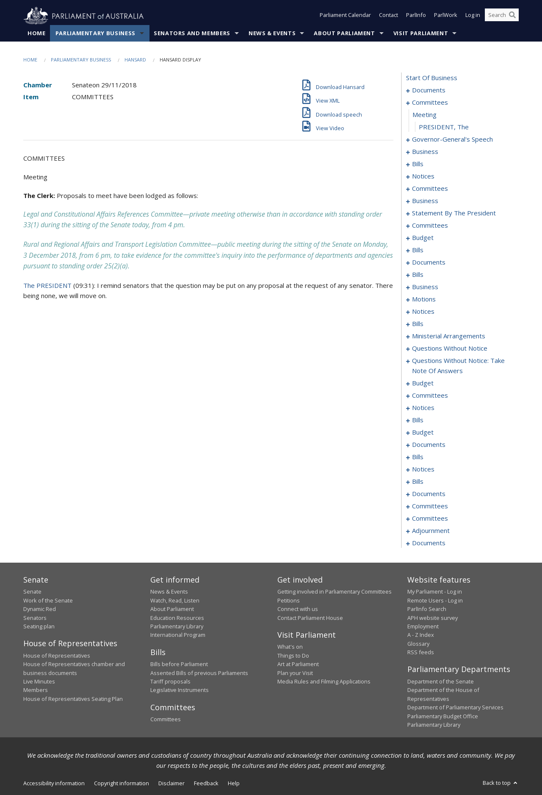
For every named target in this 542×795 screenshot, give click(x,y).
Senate (32, 592)
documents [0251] (428, 543)
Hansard (135, 60)
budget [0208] (423, 432)
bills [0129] (417, 324)
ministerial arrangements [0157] (448, 336)
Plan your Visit (295, 673)
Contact (388, 16)
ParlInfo (416, 16)
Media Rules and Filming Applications (324, 682)
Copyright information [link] (121, 783)
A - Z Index (420, 635)
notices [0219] (423, 469)
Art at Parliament (298, 664)
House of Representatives (56, 655)
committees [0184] (430, 395)
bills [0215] (417, 457)
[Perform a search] (512, 16)
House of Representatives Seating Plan (73, 699)
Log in (472, 16)
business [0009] (425, 152)
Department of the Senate (440, 682)
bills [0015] (417, 164)
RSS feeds (420, 652)
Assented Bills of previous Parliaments (199, 673)
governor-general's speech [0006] (452, 139)
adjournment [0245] (431, 531)
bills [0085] (417, 275)
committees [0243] (430, 518)
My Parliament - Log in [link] (434, 592)
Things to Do (293, 655)
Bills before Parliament (179, 664)
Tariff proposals (170, 682)
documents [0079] (428, 262)
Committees (165, 719)
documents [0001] (428, 90)
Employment (423, 626)
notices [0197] (423, 408)
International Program (177, 635)
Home (37, 33)
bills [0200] (417, 420)
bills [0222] (417, 481)
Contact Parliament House (310, 618)
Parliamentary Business (95, 33)
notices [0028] (423, 176)
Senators (35, 618)
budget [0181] (423, 383)
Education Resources (177, 618)
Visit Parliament (420, 33)
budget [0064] (423, 238)
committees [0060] (430, 225)
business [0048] (425, 201)
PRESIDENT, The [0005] (444, 127)
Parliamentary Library (176, 626)
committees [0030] (430, 188)
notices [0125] (423, 311)
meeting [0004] (424, 115)
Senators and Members (192, 33)
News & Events (272, 33)
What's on (290, 647)
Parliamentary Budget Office (442, 716)
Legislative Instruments (179, 690)
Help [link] (234, 783)
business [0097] (425, 287)
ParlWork (445, 16)
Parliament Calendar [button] (345, 16)
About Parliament (344, 33)
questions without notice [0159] (449, 348)
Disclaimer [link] (171, 783)
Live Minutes (39, 682)
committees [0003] (430, 102)
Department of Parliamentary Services (455, 707)
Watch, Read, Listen (174, 600)
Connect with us (297, 609)
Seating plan (39, 626)
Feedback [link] (206, 783)
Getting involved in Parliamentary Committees (334, 592)
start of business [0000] (431, 78)
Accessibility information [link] (54, 783)
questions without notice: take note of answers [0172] (458, 366)
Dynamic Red (39, 609)
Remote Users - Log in (435, 600)
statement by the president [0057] (454, 213)
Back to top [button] (501, 783)
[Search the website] (502, 16)
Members (35, 690)
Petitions (288, 600)
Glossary (418, 643)
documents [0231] (428, 494)
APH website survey (432, 618)
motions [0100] (424, 299)
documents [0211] (428, 445)
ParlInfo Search (426, 609)
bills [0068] (417, 250)
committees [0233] (430, 506)
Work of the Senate (48, 600)
